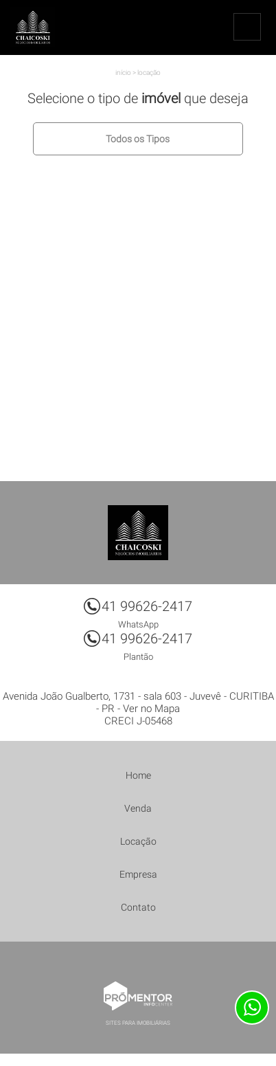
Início (123, 72)
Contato (138, 907)
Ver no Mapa (151, 708)
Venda (138, 808)
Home (138, 775)
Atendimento (252, 1007)
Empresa (138, 874)
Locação (149, 72)
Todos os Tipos (138, 138)
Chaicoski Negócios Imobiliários (138, 532)
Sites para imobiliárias (138, 1023)
